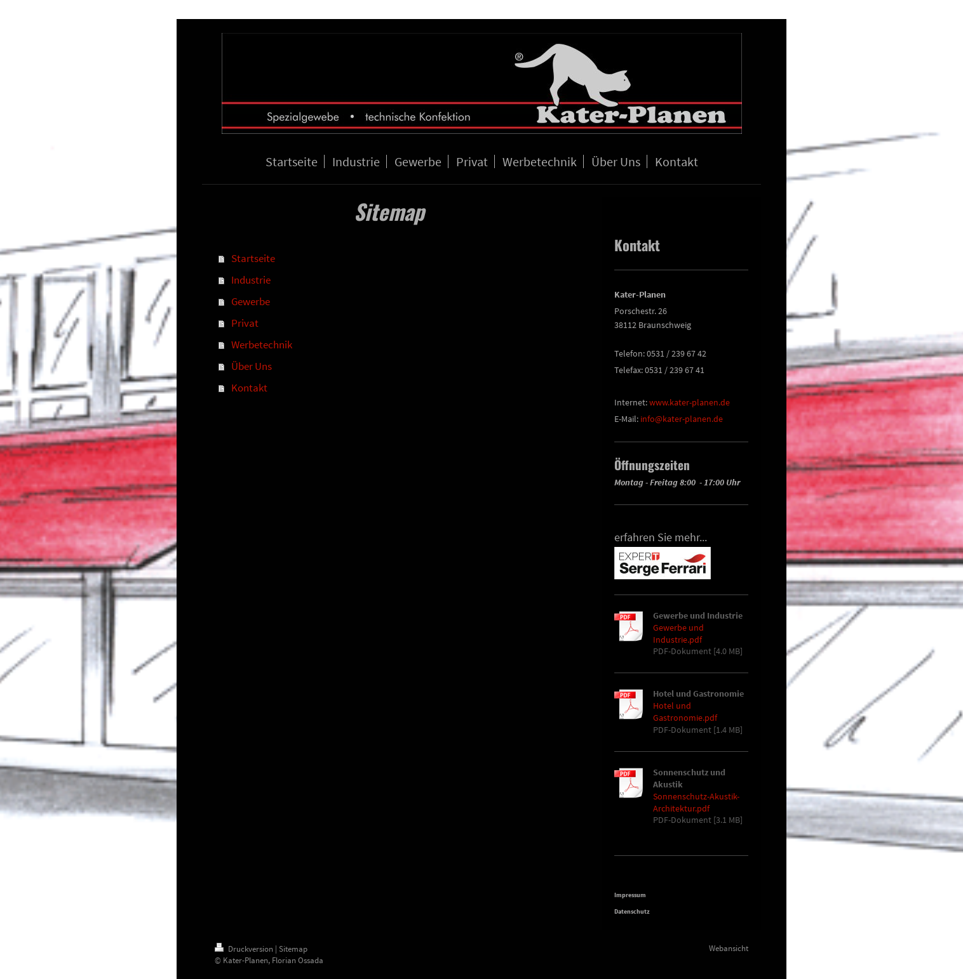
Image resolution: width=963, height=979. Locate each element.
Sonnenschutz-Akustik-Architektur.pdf (696, 802)
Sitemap (293, 948)
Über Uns (251, 366)
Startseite (253, 258)
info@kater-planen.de (681, 418)
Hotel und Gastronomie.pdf (685, 711)
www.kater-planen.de (689, 402)
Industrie (251, 280)
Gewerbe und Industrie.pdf (678, 633)
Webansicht (728, 948)
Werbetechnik (261, 345)
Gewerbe (250, 301)
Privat (245, 323)
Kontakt (249, 388)
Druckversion (245, 948)
